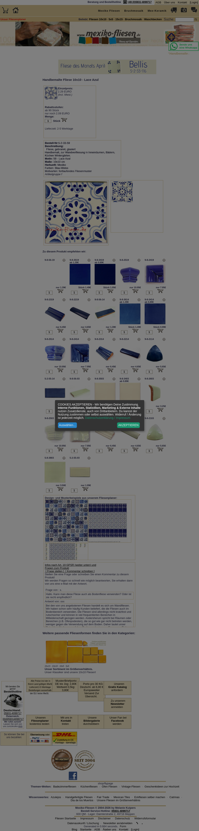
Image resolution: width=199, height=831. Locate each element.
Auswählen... (67, 425)
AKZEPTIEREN (128, 425)
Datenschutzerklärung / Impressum (107, 417)
